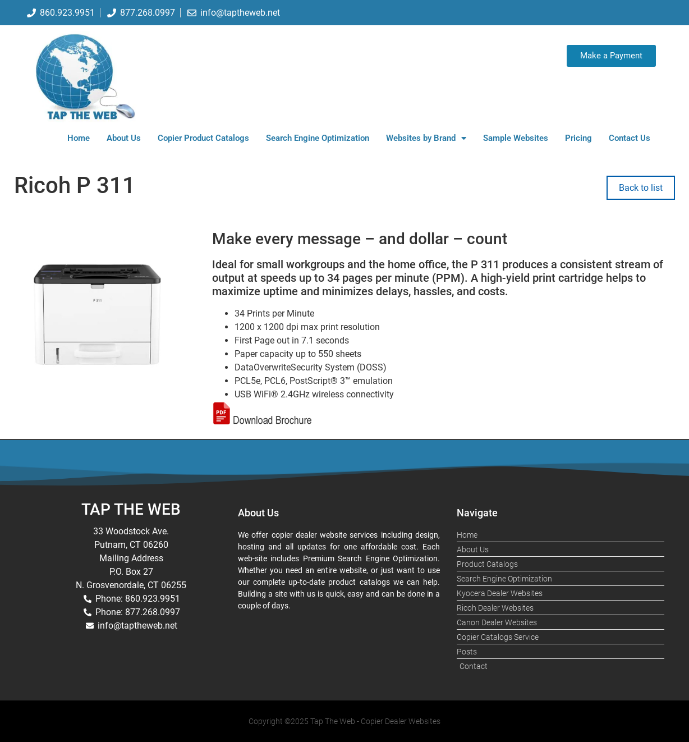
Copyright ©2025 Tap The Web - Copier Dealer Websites (344, 721)
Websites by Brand (426, 138)
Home (78, 138)
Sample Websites (515, 138)
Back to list (641, 187)
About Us (124, 138)
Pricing (578, 138)
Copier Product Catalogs (203, 138)
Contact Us (629, 138)
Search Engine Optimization (317, 138)
